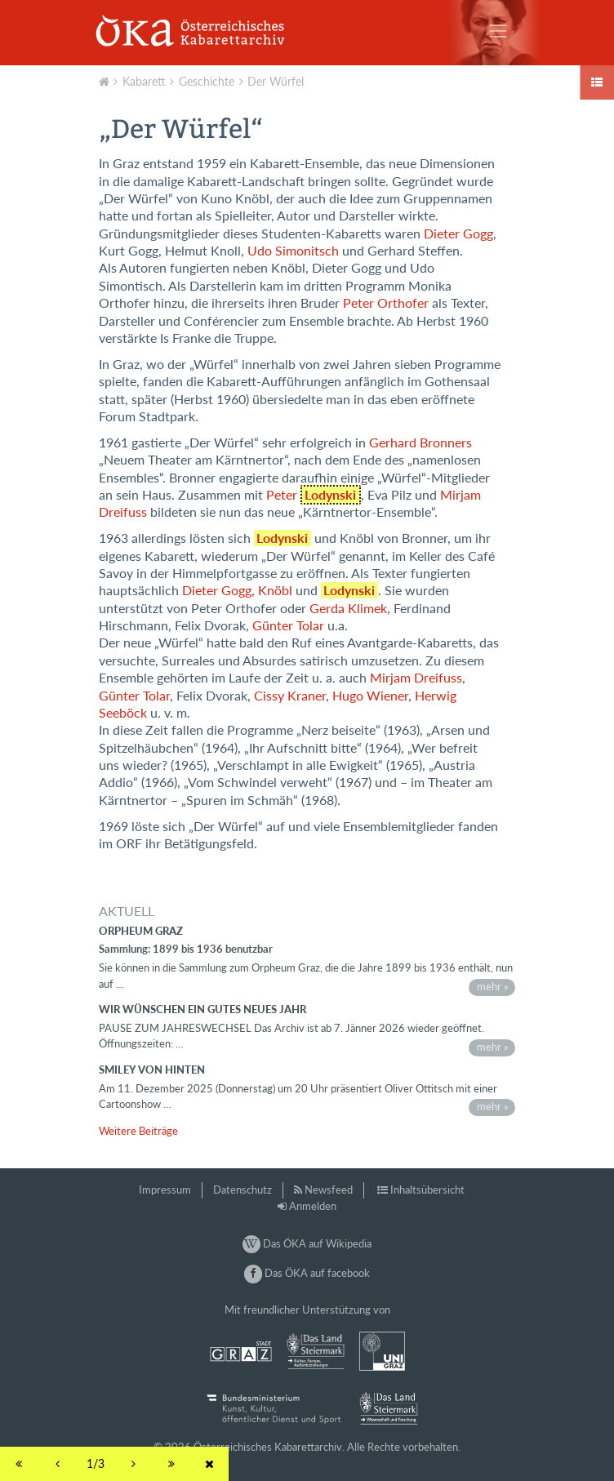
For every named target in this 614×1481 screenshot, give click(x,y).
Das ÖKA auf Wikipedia (307, 1243)
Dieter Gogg (458, 233)
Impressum (165, 1189)
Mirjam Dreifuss (416, 677)
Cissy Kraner (290, 695)
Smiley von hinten (152, 1069)
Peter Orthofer (386, 303)
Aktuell (106, 80)
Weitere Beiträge (138, 1130)
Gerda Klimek (348, 608)
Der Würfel (275, 81)
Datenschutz (242, 1189)
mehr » (493, 986)
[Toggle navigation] (498, 31)
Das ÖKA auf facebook (307, 1272)
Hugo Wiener (370, 695)
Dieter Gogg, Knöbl (237, 590)
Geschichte (206, 81)
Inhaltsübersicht (427, 1189)
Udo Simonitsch (293, 250)
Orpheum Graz (141, 930)
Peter (313, 495)
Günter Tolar (288, 625)
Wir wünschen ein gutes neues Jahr (202, 1009)
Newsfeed (329, 1189)
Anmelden (312, 1205)
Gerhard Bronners (420, 442)
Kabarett (144, 81)
